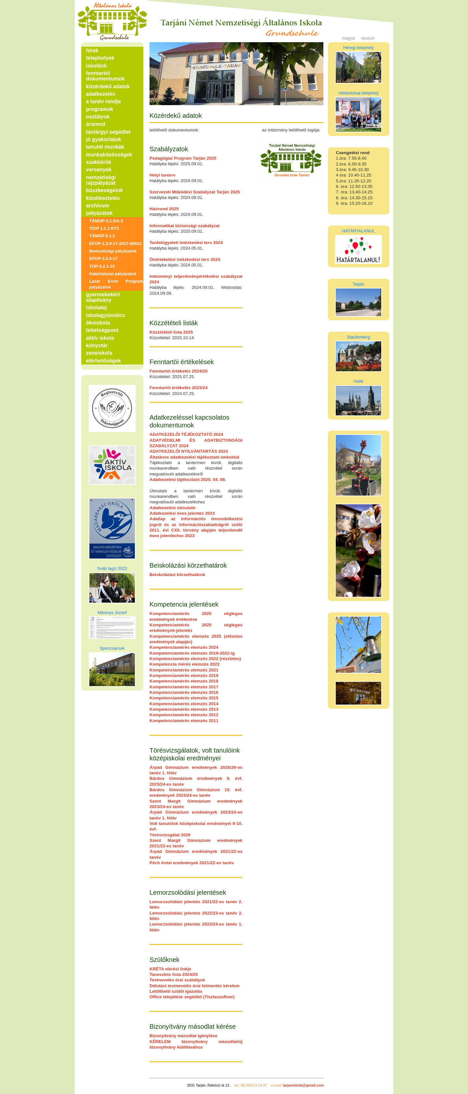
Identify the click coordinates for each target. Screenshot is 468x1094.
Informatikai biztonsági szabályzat (185, 225)
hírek (92, 50)
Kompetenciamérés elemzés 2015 (184, 697)
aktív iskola (100, 338)
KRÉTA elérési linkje (170, 968)
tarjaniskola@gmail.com (303, 1085)
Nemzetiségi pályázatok (113, 251)
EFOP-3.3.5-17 (103, 258)
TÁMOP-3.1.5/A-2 (106, 220)
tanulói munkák (105, 147)
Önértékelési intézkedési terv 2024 (185, 259)
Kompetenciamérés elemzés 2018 (184, 681)
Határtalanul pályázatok (112, 273)
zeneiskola (99, 353)
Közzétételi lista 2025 (171, 332)
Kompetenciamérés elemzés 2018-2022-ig (192, 653)
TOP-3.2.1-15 (102, 266)
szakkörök (98, 162)
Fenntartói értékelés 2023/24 (179, 387)
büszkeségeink (104, 190)
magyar (348, 38)
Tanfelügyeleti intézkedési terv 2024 (186, 242)
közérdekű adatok (108, 86)
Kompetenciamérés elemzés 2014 (184, 703)
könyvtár (97, 345)
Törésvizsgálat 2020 (170, 834)
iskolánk (96, 65)
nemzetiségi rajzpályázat (101, 180)
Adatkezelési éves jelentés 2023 (182, 513)
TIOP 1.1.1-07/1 (104, 228)
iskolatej (96, 307)
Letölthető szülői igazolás (176, 991)
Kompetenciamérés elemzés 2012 (184, 714)
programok (99, 109)
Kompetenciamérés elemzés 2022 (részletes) (195, 658)
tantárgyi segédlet (108, 132)
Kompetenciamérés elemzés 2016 (184, 692)
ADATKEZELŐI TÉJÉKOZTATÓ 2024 (186, 434)
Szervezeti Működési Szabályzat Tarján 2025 (195, 192)
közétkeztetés (103, 198)
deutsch (368, 38)
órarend (96, 124)
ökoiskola (98, 323)
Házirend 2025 (164, 208)
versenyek (98, 169)
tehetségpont (102, 330)
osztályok (98, 116)
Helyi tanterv (163, 175)
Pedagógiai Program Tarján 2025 (183, 158)
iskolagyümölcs (105, 315)
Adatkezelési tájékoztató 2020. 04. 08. (188, 479)
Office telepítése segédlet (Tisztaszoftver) (192, 996)
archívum (97, 205)
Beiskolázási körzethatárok (177, 574)
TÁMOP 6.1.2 (102, 235)
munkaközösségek (109, 154)
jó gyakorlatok (103, 139)
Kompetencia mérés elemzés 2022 (185, 664)
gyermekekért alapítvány (103, 297)
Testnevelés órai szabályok (177, 979)
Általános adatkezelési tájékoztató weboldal (194, 457)
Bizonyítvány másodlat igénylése (183, 1035)
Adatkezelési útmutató (172, 507)
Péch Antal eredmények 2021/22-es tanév (192, 862)
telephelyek (100, 58)
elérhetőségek (103, 360)
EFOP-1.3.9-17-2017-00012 (115, 243)
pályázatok (99, 213)
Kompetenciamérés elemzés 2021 (184, 670)
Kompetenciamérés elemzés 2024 (184, 647)
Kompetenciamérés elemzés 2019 (184, 675)
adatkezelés (100, 94)
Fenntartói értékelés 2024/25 (179, 371)
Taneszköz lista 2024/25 (174, 974)
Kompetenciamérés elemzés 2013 (184, 709)
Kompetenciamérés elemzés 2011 (184, 720)
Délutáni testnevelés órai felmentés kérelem (195, 985)
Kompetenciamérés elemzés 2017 (184, 686)
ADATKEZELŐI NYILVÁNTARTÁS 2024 (189, 451)
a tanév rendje (103, 101)
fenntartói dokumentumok (105, 75)
